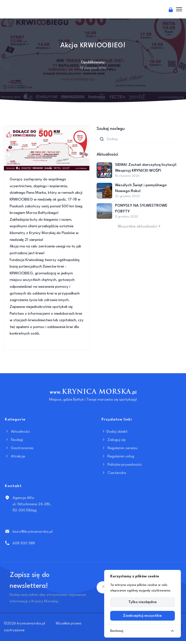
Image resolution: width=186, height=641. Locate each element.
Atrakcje (15, 456)
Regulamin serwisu (119, 448)
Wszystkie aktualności (139, 226)
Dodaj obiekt (114, 432)
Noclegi (14, 440)
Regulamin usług (117, 456)
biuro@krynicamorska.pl (33, 532)
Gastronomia (19, 448)
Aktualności (17, 432)
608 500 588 (24, 543)
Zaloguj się (113, 440)
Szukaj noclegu (111, 129)
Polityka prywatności (121, 465)
